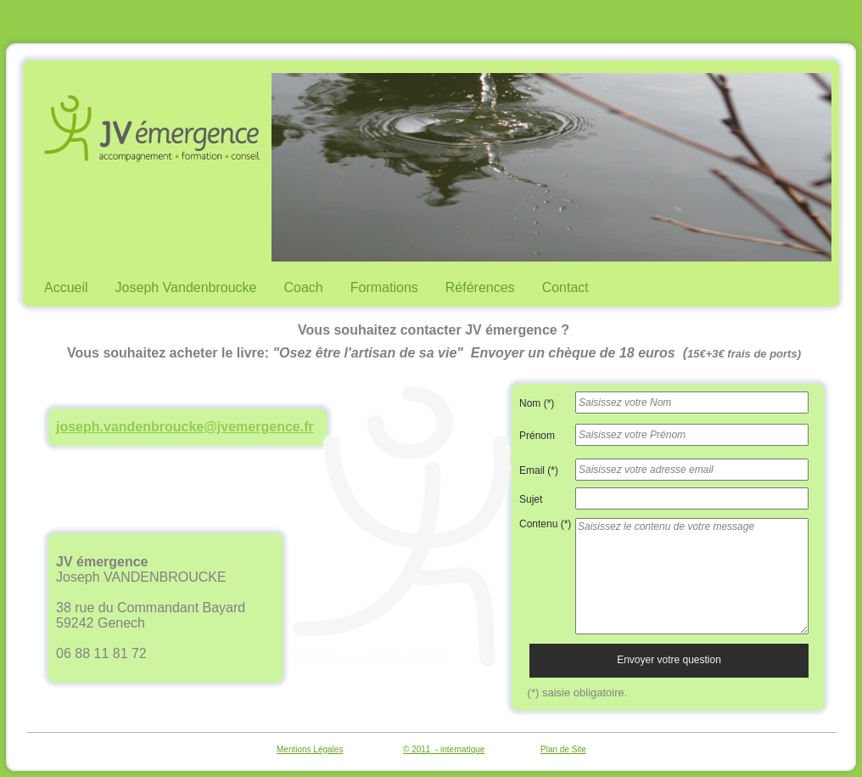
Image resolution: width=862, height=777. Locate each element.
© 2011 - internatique (443, 749)
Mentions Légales (310, 749)
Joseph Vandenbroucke (186, 287)
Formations (384, 287)
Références (480, 287)
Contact (565, 287)
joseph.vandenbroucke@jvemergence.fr (185, 426)
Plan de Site (563, 749)
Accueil (66, 287)
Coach (303, 287)
